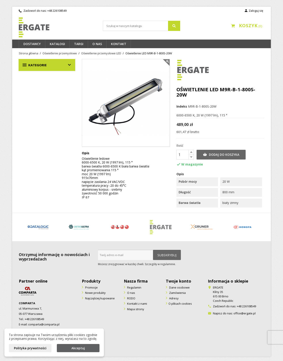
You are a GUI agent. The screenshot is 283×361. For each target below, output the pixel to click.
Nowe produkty (95, 293)
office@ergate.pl (244, 313)
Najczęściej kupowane (99, 298)
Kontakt (118, 44)
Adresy (173, 298)
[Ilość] (182, 155)
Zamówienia (177, 293)
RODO (130, 298)
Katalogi (57, 44)
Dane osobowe (179, 287)
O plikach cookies (180, 304)
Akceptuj (78, 348)
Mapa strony (135, 309)
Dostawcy (32, 44)
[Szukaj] (141, 26)
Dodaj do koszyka (221, 154)
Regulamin (133, 287)
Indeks (181, 106)
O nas (97, 44)
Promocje (91, 287)
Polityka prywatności (30, 348)
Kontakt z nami (136, 304)
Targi (78, 44)
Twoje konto (178, 281)
